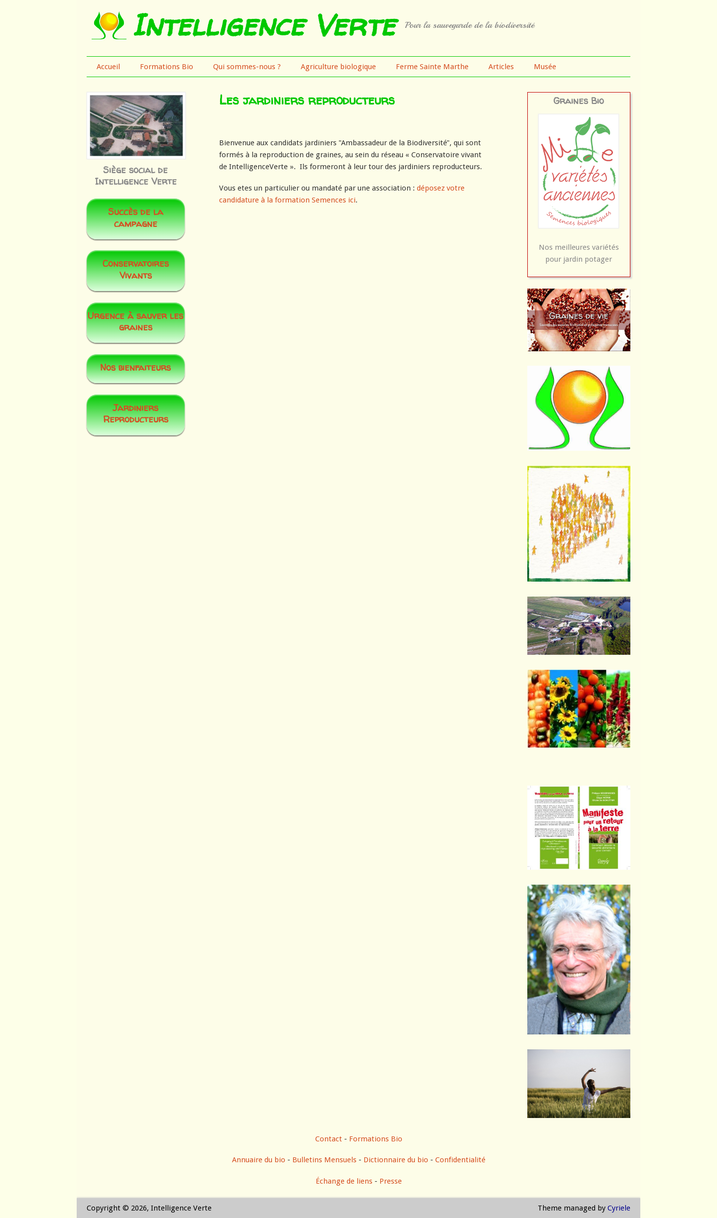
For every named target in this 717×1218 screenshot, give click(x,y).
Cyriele (618, 1208)
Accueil (108, 66)
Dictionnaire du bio (395, 1159)
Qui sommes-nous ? (247, 66)
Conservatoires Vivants (136, 269)
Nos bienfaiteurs (135, 367)
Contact (328, 1138)
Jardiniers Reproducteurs (135, 413)
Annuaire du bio (258, 1159)
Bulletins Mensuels (324, 1159)
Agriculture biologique (338, 66)
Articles (501, 66)
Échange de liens (345, 1181)
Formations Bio (166, 66)
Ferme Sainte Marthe (432, 66)
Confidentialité (460, 1159)
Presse (390, 1181)
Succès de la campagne (135, 217)
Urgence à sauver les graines (135, 321)
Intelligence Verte (263, 24)
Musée (545, 66)
